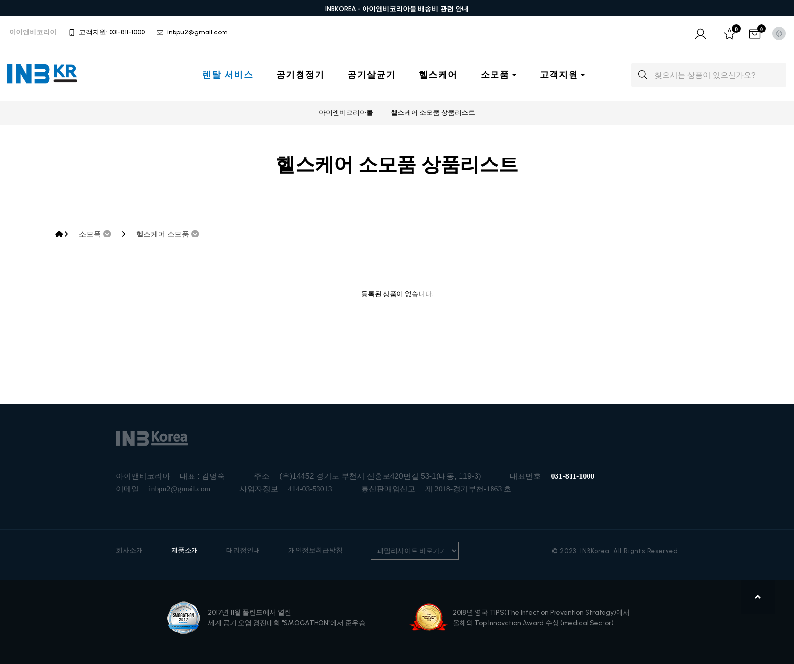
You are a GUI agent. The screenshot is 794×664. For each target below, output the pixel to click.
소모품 (495, 74)
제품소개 (184, 550)
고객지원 (559, 74)
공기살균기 (372, 74)
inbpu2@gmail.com (179, 489)
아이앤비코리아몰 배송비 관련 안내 (415, 9)
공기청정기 (300, 74)
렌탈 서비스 (227, 74)
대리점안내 (243, 550)
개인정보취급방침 (315, 550)
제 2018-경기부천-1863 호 (468, 489)
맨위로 (758, 597)
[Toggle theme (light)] (779, 33)
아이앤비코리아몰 (346, 112)
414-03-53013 (310, 489)
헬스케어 (438, 74)
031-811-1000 (572, 476)
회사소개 (129, 550)
